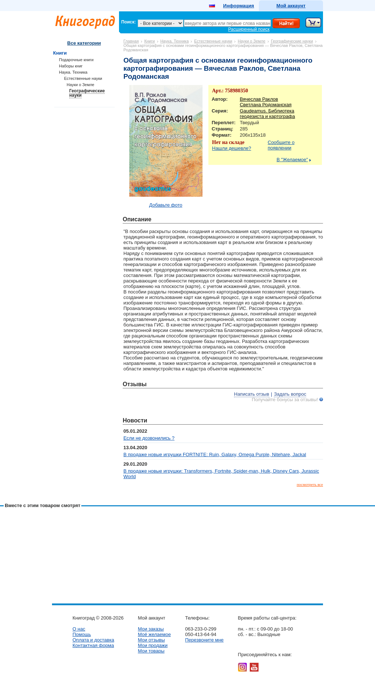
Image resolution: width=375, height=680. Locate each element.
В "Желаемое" (292, 159)
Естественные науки (213, 41)
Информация (238, 5)
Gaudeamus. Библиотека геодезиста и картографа (267, 113)
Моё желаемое (154, 634)
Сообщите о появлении (281, 145)
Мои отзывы (151, 640)
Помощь (82, 634)
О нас (79, 629)
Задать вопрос (290, 394)
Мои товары (151, 651)
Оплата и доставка (93, 640)
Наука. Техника (174, 41)
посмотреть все (310, 484)
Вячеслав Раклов (259, 99)
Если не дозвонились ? (149, 438)
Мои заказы (151, 629)
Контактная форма (93, 645)
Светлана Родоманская (266, 104)
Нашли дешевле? (231, 148)
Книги (149, 41)
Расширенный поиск (249, 29)
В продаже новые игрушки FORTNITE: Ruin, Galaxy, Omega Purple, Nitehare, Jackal (214, 454)
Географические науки (292, 41)
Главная (131, 41)
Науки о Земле (252, 41)
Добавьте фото (165, 205)
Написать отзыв (251, 394)
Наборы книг (71, 66)
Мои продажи (152, 645)
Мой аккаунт (290, 5)
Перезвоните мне (204, 640)
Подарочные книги (76, 60)
